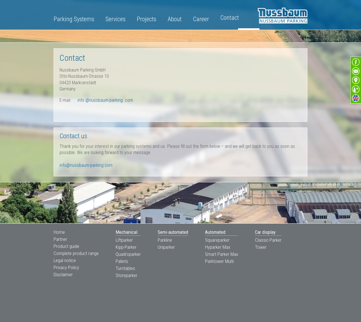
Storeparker (126, 275)
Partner (60, 239)
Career (201, 19)
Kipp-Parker (126, 247)
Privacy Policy (66, 267)
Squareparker (217, 240)
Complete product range (76, 253)
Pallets (122, 261)
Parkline (165, 240)
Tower (261, 247)
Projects (146, 19)
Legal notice (65, 260)
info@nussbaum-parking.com (86, 165)
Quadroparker (128, 254)
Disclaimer (63, 274)
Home (59, 232)
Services (115, 19)
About (175, 19)
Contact (229, 17)
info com (105, 100)
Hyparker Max (217, 247)
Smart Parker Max (221, 254)
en (355, 98)
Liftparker (124, 240)
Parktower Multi (219, 261)
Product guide (66, 246)
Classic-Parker (268, 240)
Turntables (125, 268)
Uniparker (166, 247)
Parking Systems (74, 19)
